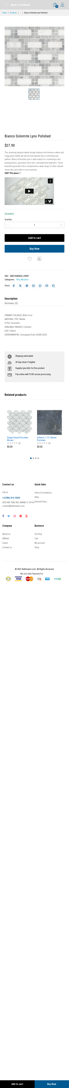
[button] (31, 458)
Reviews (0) (11, 303)
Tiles (18, 279)
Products (13, 13)
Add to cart (34, 238)
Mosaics (25, 279)
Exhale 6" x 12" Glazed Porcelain (46, 438)
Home (4, 13)
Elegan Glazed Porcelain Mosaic (17, 438)
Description (11, 298)
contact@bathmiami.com (13, 506)
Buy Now (34, 248)
